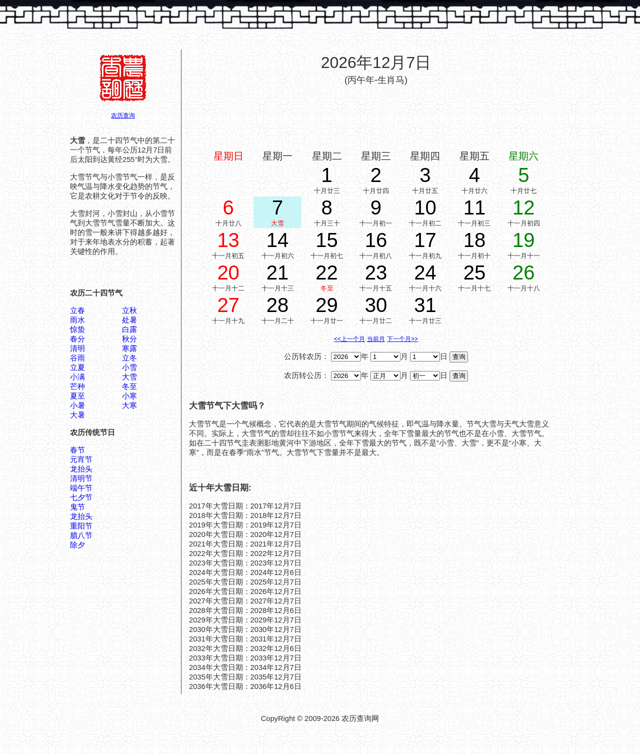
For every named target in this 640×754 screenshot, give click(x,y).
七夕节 (81, 498)
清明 (77, 348)
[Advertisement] (376, 116)
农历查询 (123, 115)
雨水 (77, 320)
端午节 (81, 488)
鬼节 (77, 507)
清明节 (81, 478)
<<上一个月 (349, 339)
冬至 (129, 386)
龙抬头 (81, 469)
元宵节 (81, 460)
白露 (129, 330)
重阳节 (81, 526)
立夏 (77, 368)
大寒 (129, 406)
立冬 (129, 358)
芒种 (77, 386)
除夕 (77, 545)
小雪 (129, 368)
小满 (77, 377)
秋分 (129, 339)
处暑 (129, 320)
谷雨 (77, 358)
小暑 (77, 406)
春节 (77, 450)
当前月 (376, 339)
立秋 (129, 310)
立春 (77, 310)
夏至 (77, 396)
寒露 (129, 348)
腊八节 (81, 536)
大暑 (77, 415)
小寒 (129, 396)
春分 (77, 339)
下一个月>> (402, 339)
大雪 (129, 377)
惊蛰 (77, 330)
